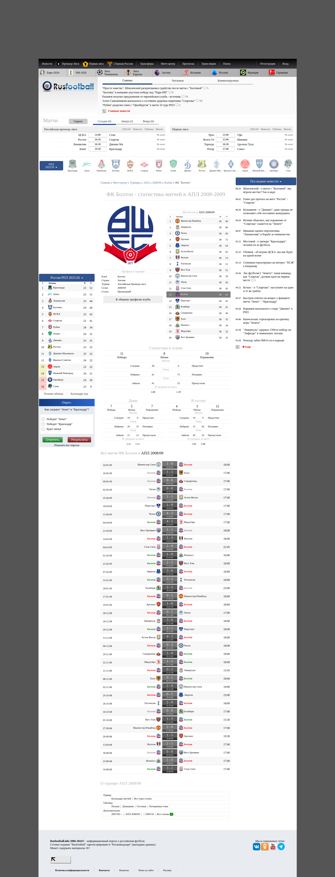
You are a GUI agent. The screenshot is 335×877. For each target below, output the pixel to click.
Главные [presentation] (127, 80)
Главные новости (119, 111)
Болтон (121, 276)
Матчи (159, 129)
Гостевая (141, 806)
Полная (115, 806)
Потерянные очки (158, 806)
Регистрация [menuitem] (267, 63)
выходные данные (143, 844)
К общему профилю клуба (133, 299)
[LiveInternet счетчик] (60, 862)
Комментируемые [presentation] (228, 80)
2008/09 (122, 287)
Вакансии (124, 870)
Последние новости (266, 181)
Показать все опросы (66, 445)
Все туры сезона (143, 798)
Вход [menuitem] (285, 63)
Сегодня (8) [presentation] (105, 121)
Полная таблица (53, 393)
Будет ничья (53, 429)
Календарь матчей (121, 798)
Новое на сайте (146, 870)
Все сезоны (165, 814)
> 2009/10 (148, 814)
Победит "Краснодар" (59, 424)
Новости (137, 129)
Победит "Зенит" (56, 419)
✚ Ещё (246, 347)
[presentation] (73, 120)
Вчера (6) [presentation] (148, 121)
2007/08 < (116, 814)
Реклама (167, 870)
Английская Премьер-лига (132, 284)
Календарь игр (79, 393)
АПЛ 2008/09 (207, 212)
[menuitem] (121, 64)
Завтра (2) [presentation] (127, 121)
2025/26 (126, 129)
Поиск (227, 63)
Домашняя (128, 806)
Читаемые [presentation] (178, 80)
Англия (122, 280)
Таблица (148, 129)
